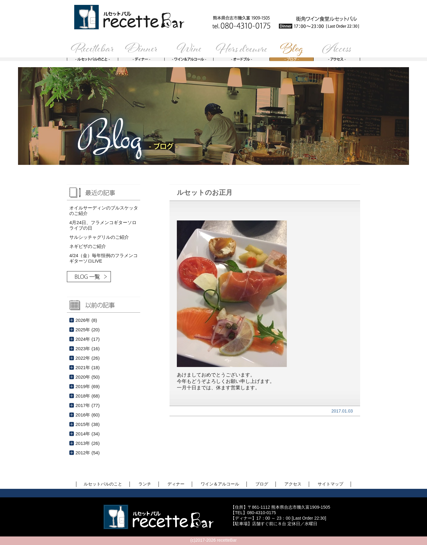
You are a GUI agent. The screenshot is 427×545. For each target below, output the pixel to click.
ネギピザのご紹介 (87, 246)
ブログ (261, 483)
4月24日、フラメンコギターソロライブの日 (103, 225)
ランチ (144, 483)
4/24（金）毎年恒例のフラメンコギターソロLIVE (103, 258)
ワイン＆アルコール (220, 483)
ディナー (175, 483)
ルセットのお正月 (204, 192)
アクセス (292, 483)
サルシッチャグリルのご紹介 (99, 237)
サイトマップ (330, 483)
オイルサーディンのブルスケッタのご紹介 (103, 210)
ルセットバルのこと (103, 483)
